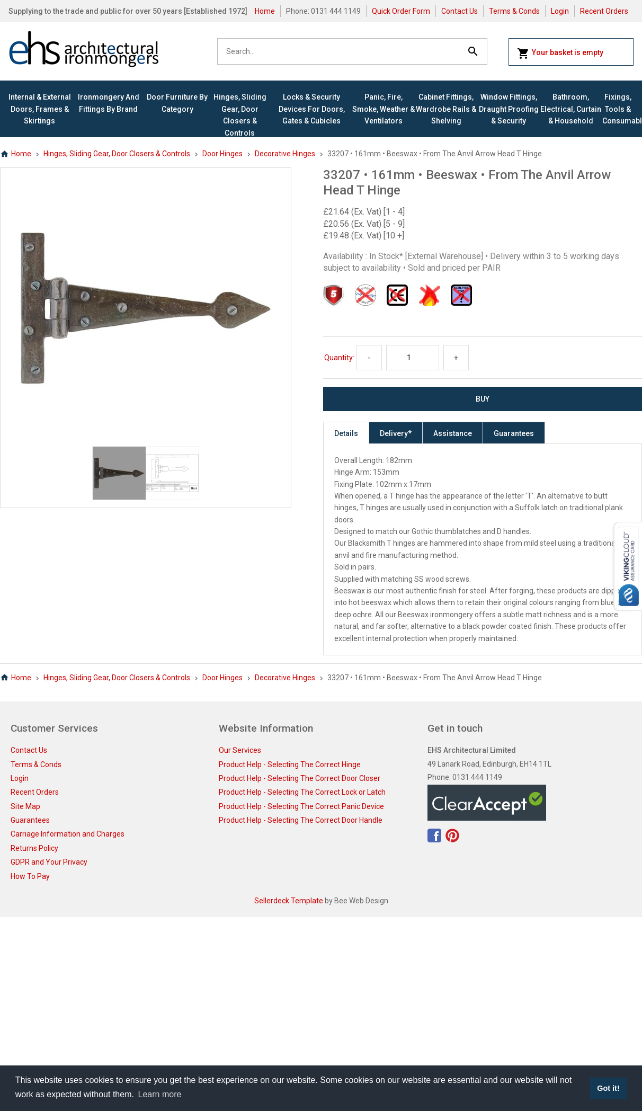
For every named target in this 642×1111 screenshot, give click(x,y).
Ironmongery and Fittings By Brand (108, 103)
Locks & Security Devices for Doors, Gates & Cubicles (312, 109)
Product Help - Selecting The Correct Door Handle (300, 820)
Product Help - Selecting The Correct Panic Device (301, 806)
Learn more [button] (160, 1094)
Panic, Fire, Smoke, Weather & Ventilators (383, 109)
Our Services (240, 750)
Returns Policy (34, 848)
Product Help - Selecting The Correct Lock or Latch (302, 792)
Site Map (25, 806)
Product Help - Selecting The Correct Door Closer (299, 778)
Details (346, 433)
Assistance (452, 433)
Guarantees (514, 433)
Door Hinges (222, 153)
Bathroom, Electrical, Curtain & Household (570, 109)
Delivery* (396, 433)
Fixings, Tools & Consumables (618, 109)
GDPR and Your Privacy (49, 862)
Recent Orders (604, 11)
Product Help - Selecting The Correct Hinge (290, 764)
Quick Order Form (401, 11)
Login (560, 11)
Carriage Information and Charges (67, 834)
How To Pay (30, 876)
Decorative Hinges (285, 153)
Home (265, 11)
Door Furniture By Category (177, 103)
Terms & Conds (514, 11)
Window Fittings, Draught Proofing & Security (509, 109)
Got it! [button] (608, 1088)
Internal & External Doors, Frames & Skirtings (39, 109)
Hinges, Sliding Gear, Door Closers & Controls (239, 115)
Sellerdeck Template (288, 900)
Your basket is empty (560, 53)
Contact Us (459, 11)
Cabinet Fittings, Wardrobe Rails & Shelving (446, 109)
